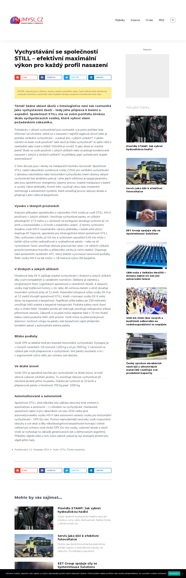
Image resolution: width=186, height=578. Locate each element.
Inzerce (135, 20)
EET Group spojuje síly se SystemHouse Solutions (77, 565)
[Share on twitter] (75, 77)
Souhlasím (174, 573)
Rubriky (120, 20)
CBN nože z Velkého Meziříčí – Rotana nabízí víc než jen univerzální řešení (146, 276)
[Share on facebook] (50, 77)
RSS (161, 20)
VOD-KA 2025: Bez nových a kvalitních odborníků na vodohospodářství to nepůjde (146, 321)
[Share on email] (26, 77)
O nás (149, 20)
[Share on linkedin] (99, 77)
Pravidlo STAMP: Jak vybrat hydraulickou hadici (79, 509)
